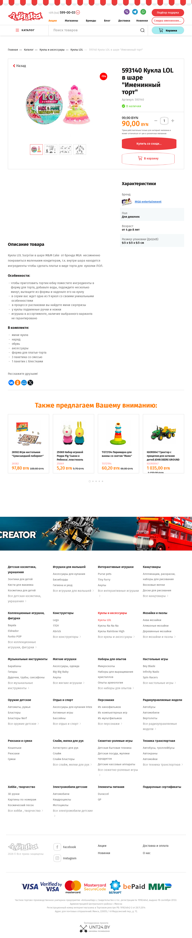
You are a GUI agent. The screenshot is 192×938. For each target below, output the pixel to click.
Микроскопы (106, 666)
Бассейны (59, 718)
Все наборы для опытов (116, 688)
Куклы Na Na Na (108, 625)
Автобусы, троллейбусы (159, 748)
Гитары (12, 671)
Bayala (12, 625)
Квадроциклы (62, 799)
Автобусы (149, 707)
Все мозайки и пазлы (159, 637)
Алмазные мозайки (156, 625)
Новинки (142, 20)
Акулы (102, 585)
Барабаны (14, 666)
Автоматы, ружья (19, 707)
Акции (53, 20)
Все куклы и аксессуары (116, 637)
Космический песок (21, 805)
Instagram (64, 858)
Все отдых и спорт (67, 724)
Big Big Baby (60, 671)
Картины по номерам (22, 799)
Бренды (91, 20)
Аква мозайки (152, 620)
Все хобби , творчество (25, 810)
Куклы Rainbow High (111, 631)
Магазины (71, 20)
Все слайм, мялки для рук (72, 764)
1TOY (56, 625)
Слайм (57, 753)
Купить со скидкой (149, 143)
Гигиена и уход (62, 585)
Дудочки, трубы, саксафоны (26, 677)
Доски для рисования (157, 590)
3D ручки (14, 794)
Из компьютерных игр (112, 712)
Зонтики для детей (20, 579)
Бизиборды (60, 579)
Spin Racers (150, 677)
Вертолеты (150, 718)
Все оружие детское (23, 724)
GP (99, 799)
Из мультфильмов (110, 718)
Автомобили (151, 712)
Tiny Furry (104, 579)
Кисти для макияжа (20, 584)
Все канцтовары (155, 596)
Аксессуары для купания (69, 574)
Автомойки (150, 759)
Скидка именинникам (168, 20)
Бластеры (14, 712)
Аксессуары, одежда (66, 666)
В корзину (148, 158)
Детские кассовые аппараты (116, 764)
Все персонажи (110, 724)
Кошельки (14, 748)
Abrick (57, 631)
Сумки (12, 759)
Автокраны (150, 753)
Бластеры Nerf (17, 718)
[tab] (36, 149)
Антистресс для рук (65, 748)
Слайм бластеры (64, 759)
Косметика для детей (22, 590)
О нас (147, 853)
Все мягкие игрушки (68, 683)
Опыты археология (110, 682)
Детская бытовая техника (114, 748)
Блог (107, 20)
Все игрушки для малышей (73, 590)
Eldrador (13, 631)
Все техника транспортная (163, 764)
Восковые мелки (154, 584)
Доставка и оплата (156, 845)
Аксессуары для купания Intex (72, 707)
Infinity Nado (151, 671)
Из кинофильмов (109, 707)
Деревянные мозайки (157, 631)
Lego (56, 620)
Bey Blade (149, 666)
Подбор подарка (168, 12)
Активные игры (63, 712)
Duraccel (103, 794)
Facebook (64, 847)
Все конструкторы (67, 637)
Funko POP (15, 636)
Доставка (124, 20)
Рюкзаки (14, 753)
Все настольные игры (159, 683)
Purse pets (104, 574)
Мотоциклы (60, 805)
